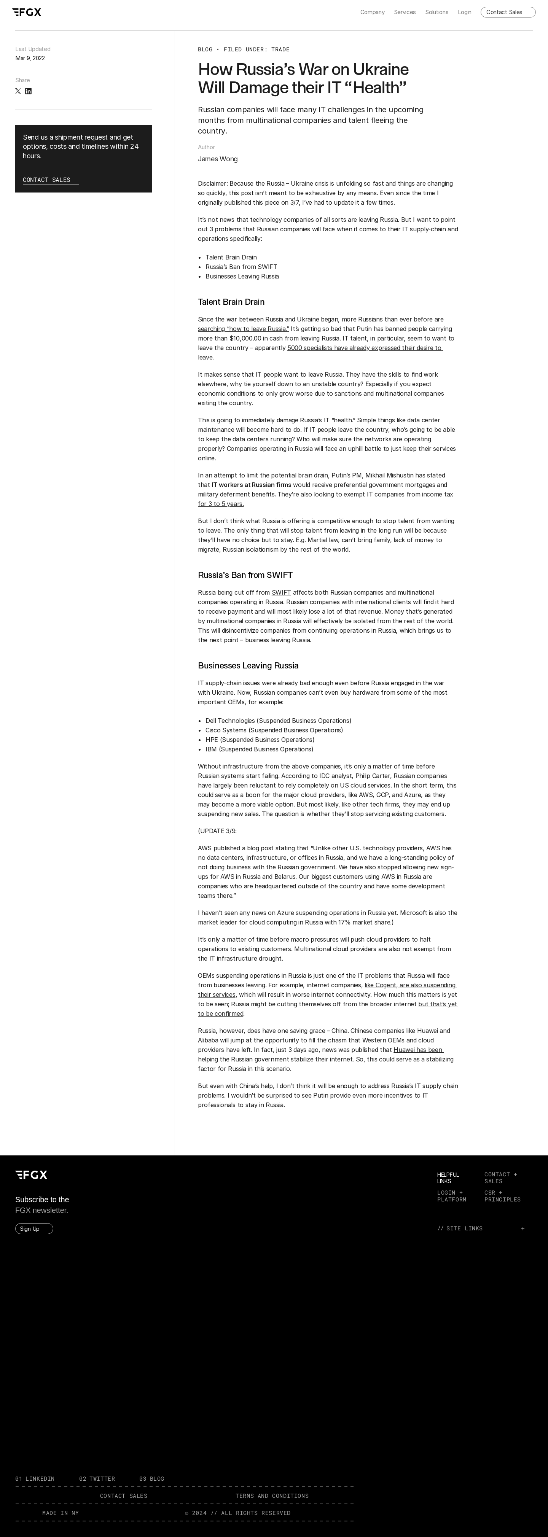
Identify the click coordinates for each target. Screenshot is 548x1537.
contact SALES (124, 1495)
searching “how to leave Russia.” (243, 329)
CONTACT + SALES (502, 1177)
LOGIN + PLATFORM (452, 1196)
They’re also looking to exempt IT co (329, 494)
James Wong (218, 159)
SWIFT (281, 592)
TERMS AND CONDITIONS (272, 1495)
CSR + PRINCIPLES (502, 1196)
